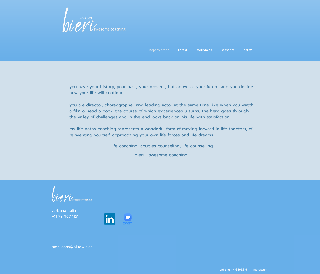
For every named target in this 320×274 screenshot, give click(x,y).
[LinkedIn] (109, 219)
